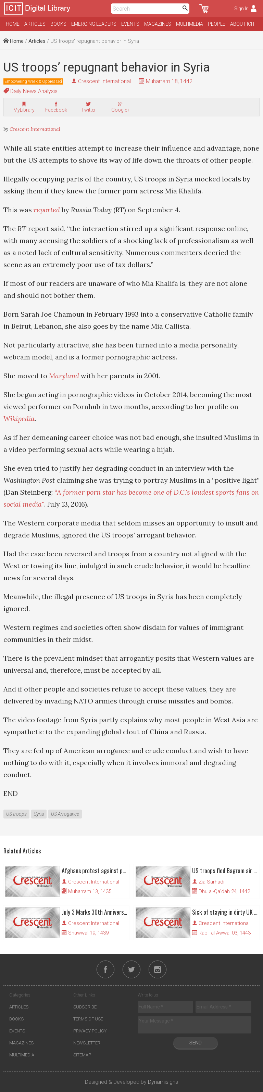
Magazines (157, 24)
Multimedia (189, 24)
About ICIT (242, 24)
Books (58, 24)
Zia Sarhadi (211, 882)
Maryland (64, 375)
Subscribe (85, 1007)
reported (47, 209)
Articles (35, 24)
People (216, 24)
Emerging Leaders (93, 24)
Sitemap (82, 1054)
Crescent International (104, 81)
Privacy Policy (90, 1030)
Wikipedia (19, 418)
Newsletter (86, 1042)
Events (130, 24)
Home (13, 24)
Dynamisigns (163, 1082)
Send (195, 1043)
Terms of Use (88, 1018)
